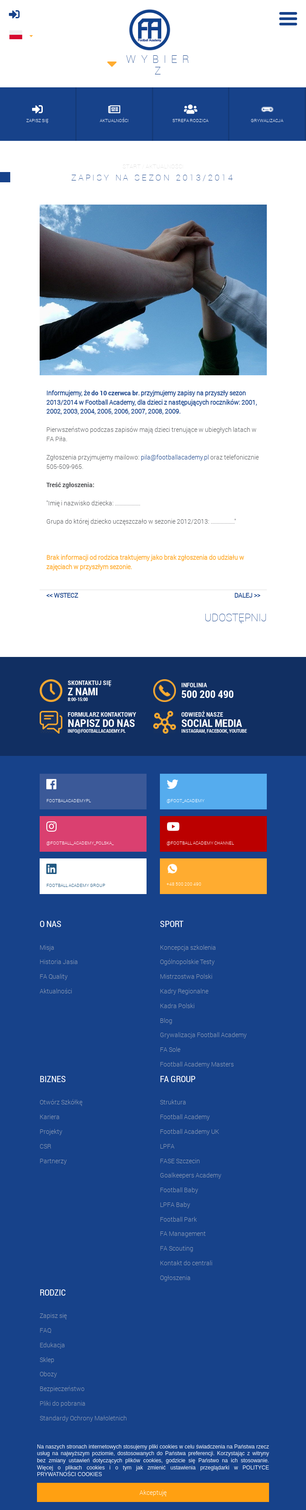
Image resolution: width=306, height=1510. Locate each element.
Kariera (50, 1116)
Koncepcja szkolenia (188, 947)
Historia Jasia (59, 961)
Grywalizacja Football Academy (203, 1034)
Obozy (48, 1374)
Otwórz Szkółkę (61, 1102)
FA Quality (54, 976)
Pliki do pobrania (63, 1403)
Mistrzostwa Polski (186, 976)
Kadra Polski (177, 1005)
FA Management (183, 1233)
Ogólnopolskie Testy (187, 961)
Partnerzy (53, 1161)
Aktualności (56, 991)
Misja (47, 947)
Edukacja (52, 1345)
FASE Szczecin (180, 1161)
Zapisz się (53, 1315)
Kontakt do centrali (186, 1263)
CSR (45, 1146)
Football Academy (185, 1116)
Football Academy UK (189, 1131)
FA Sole (170, 1049)
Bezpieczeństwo (62, 1388)
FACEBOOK (217, 730)
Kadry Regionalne (184, 991)
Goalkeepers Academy (190, 1175)
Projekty (51, 1131)
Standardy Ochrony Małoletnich (83, 1418)
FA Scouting (176, 1248)
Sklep (47, 1359)
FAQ (45, 1330)
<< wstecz (62, 595)
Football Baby (179, 1190)
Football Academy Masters (197, 1064)
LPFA (167, 1146)
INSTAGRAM (193, 730)
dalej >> (247, 595)
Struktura (173, 1102)
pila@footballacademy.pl (175, 457)
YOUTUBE (238, 730)
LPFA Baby (175, 1204)
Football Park (178, 1219)
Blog (166, 1020)
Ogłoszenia (175, 1277)
